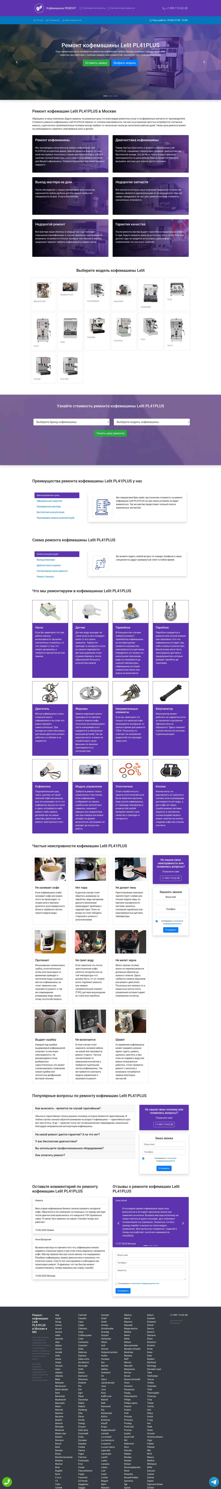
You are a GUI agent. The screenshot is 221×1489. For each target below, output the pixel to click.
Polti (126, 1413)
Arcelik (58, 1352)
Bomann (59, 1440)
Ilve (103, 1362)
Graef (104, 1318)
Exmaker (82, 1440)
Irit (102, 1376)
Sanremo (128, 1481)
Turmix (150, 1406)
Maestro (105, 1487)
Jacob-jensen (108, 1382)
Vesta (150, 1430)
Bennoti (59, 1409)
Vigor (149, 1440)
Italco (104, 1379)
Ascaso (59, 1365)
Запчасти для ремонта (121, 8)
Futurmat (82, 1477)
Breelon (59, 1460)
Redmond (129, 1443)
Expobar (82, 1443)
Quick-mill (129, 1437)
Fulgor (81, 1474)
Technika (151, 1386)
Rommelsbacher (132, 1467)
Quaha (127, 1433)
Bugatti (58, 1470)
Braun (58, 1453)
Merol (127, 1335)
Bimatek (59, 1426)
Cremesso (83, 1342)
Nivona (127, 1372)
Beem (58, 1406)
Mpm (103, 1484)
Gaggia (81, 1487)
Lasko (104, 1460)
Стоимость (53, 20)
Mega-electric (131, 1328)
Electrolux (83, 1399)
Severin (150, 1332)
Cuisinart (82, 1345)
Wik (149, 1450)
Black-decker (61, 1389)
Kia (102, 1409)
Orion (126, 1382)
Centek (58, 1487)
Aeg (57, 1315)
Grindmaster (107, 1328)
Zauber (150, 1474)
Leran (104, 1474)
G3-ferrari (83, 1481)
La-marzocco (107, 1440)
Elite (80, 1413)
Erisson (82, 1426)
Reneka (127, 1457)
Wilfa (149, 1467)
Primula (128, 1416)
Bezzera (59, 1416)
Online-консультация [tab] (47, 554)
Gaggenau (83, 1484)
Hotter (104, 1355)
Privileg (127, 1423)
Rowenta (128, 1474)
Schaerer (151, 1321)
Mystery (128, 1355)
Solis (149, 1355)
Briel (57, 1467)
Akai (57, 1342)
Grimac (104, 1325)
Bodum (58, 1437)
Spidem (151, 1359)
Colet (80, 1338)
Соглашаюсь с (172, 922)
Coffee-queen (85, 1335)
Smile (150, 1349)
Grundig (105, 1332)
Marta (127, 1318)
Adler (57, 1335)
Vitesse (150, 1447)
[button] (118, 1223)
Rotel (126, 1470)
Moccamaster (131, 1345)
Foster (81, 1467)
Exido (81, 1437)
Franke (81, 1447)
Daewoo (82, 1355)
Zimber (150, 1487)
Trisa (149, 1399)
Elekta (81, 1403)
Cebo (57, 1484)
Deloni (81, 1372)
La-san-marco (108, 1447)
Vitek (149, 1426)
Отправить (170, 929)
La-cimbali (106, 1437)
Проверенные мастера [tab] (49, 506)
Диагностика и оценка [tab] (49, 565)
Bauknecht (60, 1399)
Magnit (104, 1481)
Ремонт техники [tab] (45, 576)
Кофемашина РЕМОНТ (61, 8)
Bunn (57, 1474)
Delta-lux (82, 1352)
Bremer (59, 1464)
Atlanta (58, 1372)
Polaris (127, 1409)
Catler (81, 1325)
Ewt (80, 1389)
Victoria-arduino (155, 1437)
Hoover (104, 1349)
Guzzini (105, 1335)
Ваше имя (171, 897)
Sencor (150, 1328)
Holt (103, 1345)
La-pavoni (106, 1443)
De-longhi (83, 1365)
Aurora (58, 1332)
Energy (81, 1423)
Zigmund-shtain (155, 1484)
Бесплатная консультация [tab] (50, 512)
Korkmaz (105, 1420)
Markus (128, 1315)
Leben (104, 1467)
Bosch (58, 1443)
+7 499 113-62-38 (175, 8)
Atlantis (59, 1376)
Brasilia (59, 1450)
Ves (149, 1423)
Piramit (127, 1406)
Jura (103, 1389)
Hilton (104, 1342)
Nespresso (129, 1369)
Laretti (104, 1457)
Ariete (58, 1362)
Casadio (82, 1318)
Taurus (150, 1379)
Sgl (125, 1484)
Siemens (151, 1335)
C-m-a (58, 1477)
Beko (57, 1379)
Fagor (81, 1453)
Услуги (39, 20)
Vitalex (150, 1443)
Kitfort (104, 1416)
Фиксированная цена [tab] (48, 495)
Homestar (106, 1338)
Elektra (81, 1406)
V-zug (150, 1420)
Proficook (129, 1426)
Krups (104, 1426)
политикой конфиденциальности (145, 1283)
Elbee (81, 1396)
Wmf (149, 1453)
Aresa (58, 1359)
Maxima (128, 1321)
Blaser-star (60, 1433)
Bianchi (59, 1423)
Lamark (105, 1433)
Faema (81, 1450)
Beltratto (59, 1382)
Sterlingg (151, 1365)
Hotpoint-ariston (109, 1352)
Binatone (59, 1430)
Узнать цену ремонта (110, 433)
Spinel (127, 1487)
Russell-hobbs (131, 1477)
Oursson (128, 1386)
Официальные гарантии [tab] (49, 501)
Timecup (151, 1396)
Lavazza (105, 1464)
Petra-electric (130, 1396)
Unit (149, 1409)
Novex (127, 1376)
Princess (128, 1420)
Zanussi (151, 1470)
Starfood (151, 1362)
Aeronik (59, 1338)
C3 (56, 1481)
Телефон (170, 909)
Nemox (127, 1362)
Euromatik (83, 1433)
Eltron (81, 1416)
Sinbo (150, 1338)
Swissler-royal (154, 1369)
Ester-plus (83, 1430)
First (80, 1464)
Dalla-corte (83, 1359)
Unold (150, 1416)
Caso (80, 1321)
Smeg (58, 1321)
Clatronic (82, 1328)
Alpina (58, 1345)
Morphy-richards (132, 1349)
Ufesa (150, 1413)
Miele (127, 1338)
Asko (57, 1369)
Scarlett (151, 1318)
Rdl (125, 1440)
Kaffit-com (106, 1396)
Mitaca (127, 1342)
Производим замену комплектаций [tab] (55, 518)
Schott (150, 1325)
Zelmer (150, 1477)
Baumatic (60, 1403)
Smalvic (151, 1345)
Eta (79, 1386)
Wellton (150, 1460)
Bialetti (58, 1420)
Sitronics (151, 1342)
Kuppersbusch (108, 1430)
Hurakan (105, 1359)
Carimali (82, 1315)
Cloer (80, 1332)
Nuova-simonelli (132, 1379)
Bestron (59, 1413)
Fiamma (82, 1457)
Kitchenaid (106, 1413)
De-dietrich (83, 1362)
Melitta (127, 1332)
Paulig (127, 1393)
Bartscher (60, 1396)
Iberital (104, 1365)
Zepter (150, 1481)
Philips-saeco (130, 1403)
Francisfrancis (85, 1470)
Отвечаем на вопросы (92, 8)
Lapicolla (105, 1450)
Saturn (150, 1315)
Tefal (149, 1389)
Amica (58, 1349)
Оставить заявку (96, 63)
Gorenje (105, 1315)
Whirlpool (151, 1464)
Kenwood (106, 1406)
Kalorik (104, 1399)
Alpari (58, 1318)
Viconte (151, 1433)
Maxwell (128, 1325)
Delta (80, 1349)
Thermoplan (153, 1393)
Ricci (126, 1447)
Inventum (106, 1372)
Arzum (58, 1328)
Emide (81, 1420)
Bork (57, 1393)
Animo (58, 1325)
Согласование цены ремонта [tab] (52, 571)
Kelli (103, 1403)
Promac (128, 1430)
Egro (80, 1393)
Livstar (104, 1477)
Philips (127, 1399)
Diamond (82, 1376)
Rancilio (128, 1450)
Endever (82, 1382)
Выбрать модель (125, 63)
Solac (150, 1352)
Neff (126, 1359)
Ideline (104, 1369)
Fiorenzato (83, 1460)
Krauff (104, 1423)
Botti (57, 1447)
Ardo (57, 1355)
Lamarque (106, 1453)
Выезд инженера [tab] (46, 559)
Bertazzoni (60, 1386)
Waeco (150, 1457)
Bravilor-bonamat (63, 1457)
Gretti (104, 1321)
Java (103, 1386)
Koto (103, 1393)
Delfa (80, 1369)
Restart (127, 1460)
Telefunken (152, 1376)
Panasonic (129, 1389)
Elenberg (82, 1409)
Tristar (150, 1403)
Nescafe (128, 1365)
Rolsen (127, 1464)
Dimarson (83, 1379)
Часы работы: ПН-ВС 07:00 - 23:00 (168, 20)
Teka (149, 1372)
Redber (127, 1453)
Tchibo (150, 1382)
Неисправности (72, 20)
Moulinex (128, 1352)
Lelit (103, 1470)
